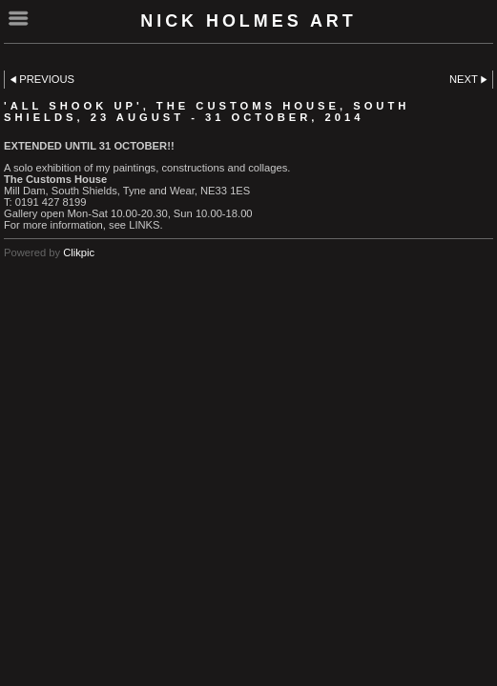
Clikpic (78, 252)
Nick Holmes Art (248, 20)
